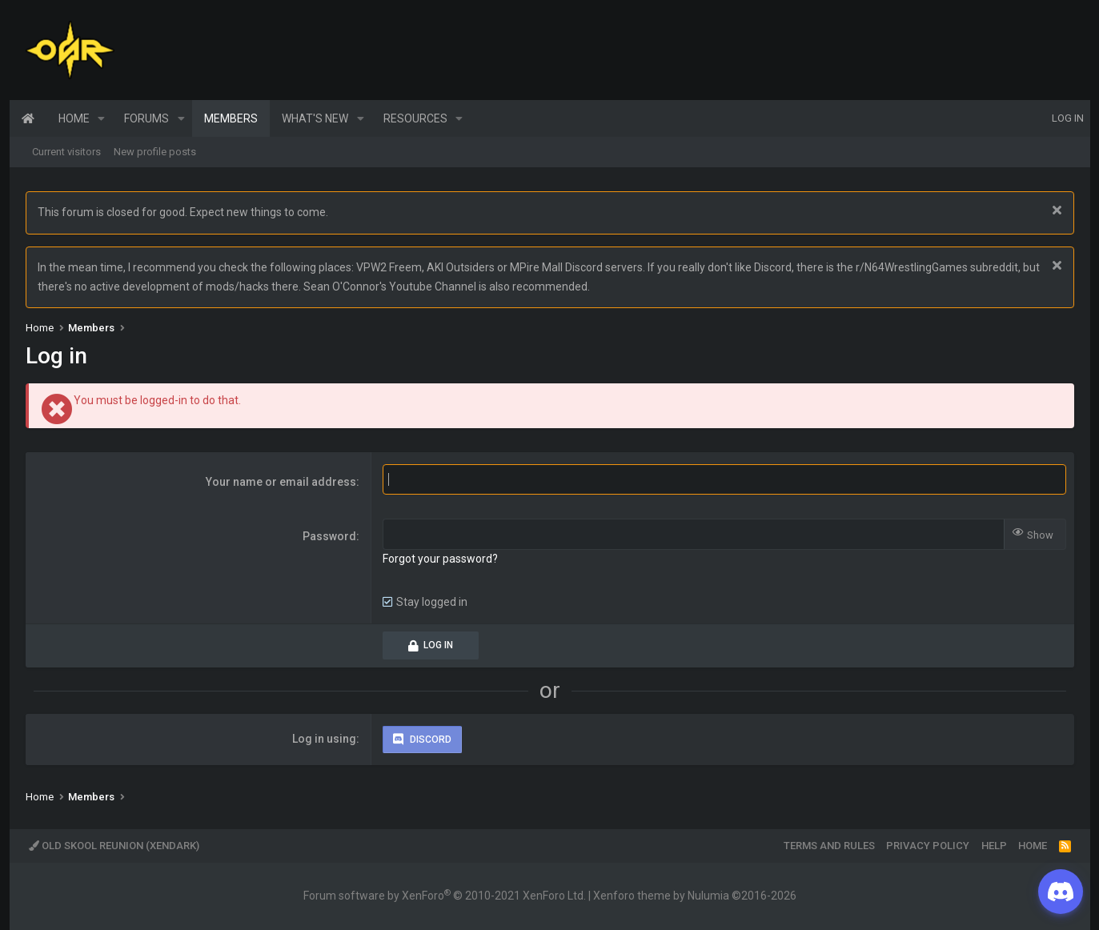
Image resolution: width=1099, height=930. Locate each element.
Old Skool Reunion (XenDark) (114, 846)
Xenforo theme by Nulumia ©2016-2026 (694, 895)
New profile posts (155, 152)
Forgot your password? (440, 558)
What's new (315, 118)
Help (994, 846)
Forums (146, 118)
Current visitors (66, 152)
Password (329, 536)
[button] (101, 118)
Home (28, 118)
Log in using (324, 738)
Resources (415, 118)
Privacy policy (927, 846)
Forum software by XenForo (444, 895)
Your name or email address (281, 481)
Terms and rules (829, 846)
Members (231, 118)
